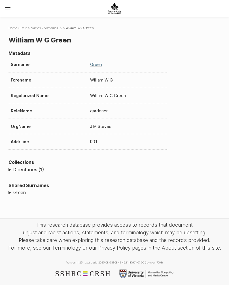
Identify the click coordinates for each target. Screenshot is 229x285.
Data (23, 28)
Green (96, 64)
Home (13, 28)
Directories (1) (28, 169)
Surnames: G (53, 28)
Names (36, 28)
